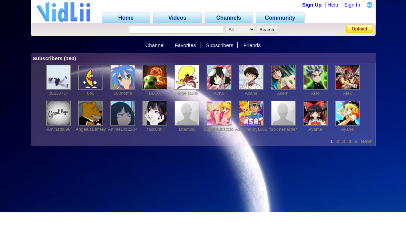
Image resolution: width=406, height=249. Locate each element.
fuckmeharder (283, 129)
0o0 (91, 93)
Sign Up (312, 5)
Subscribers (219, 45)
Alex (347, 93)
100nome (122, 93)
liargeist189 (187, 93)
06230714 (59, 93)
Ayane (347, 129)
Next (366, 141)
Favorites (185, 45)
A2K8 (219, 93)
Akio (315, 93)
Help (333, 5)
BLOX (155, 93)
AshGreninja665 (251, 129)
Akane (251, 93)
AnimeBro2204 (123, 129)
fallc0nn (155, 129)
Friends (252, 45)
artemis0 (187, 129)
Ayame (315, 129)
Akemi (283, 93)
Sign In (352, 5)
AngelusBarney (91, 129)
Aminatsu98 (59, 129)
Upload (359, 28)
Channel (155, 45)
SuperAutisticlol (219, 129)
